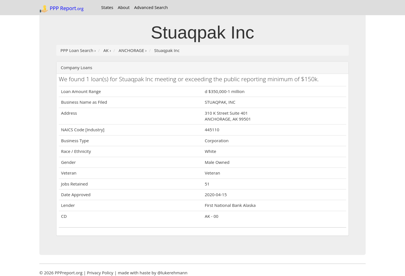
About (124, 7)
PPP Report (61, 8)
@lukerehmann (172, 272)
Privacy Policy (100, 272)
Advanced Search (151, 7)
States (107, 7)
